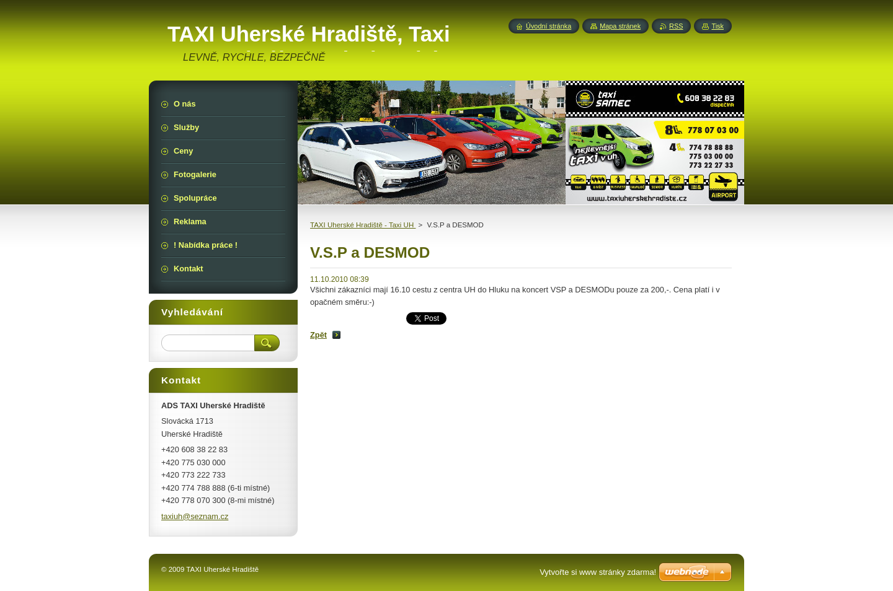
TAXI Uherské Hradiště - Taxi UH (362, 225)
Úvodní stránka (548, 26)
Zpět (318, 334)
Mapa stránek (620, 26)
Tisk (717, 26)
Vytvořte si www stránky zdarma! (598, 572)
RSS (676, 26)
